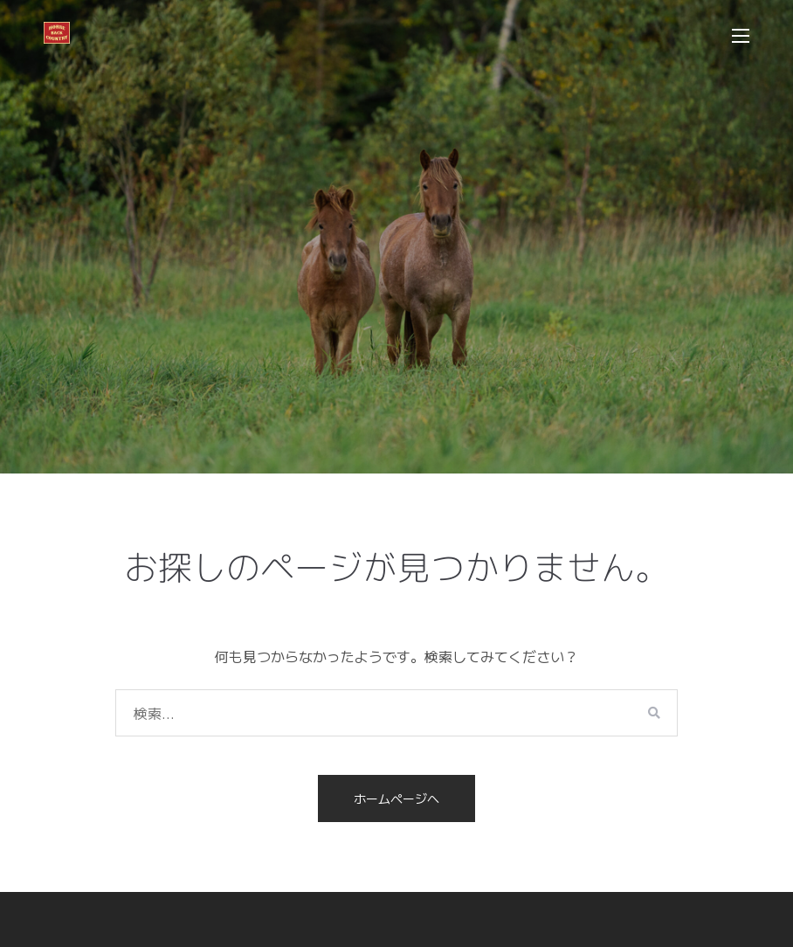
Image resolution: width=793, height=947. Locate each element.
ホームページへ (396, 798)
